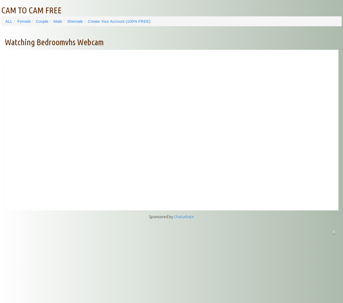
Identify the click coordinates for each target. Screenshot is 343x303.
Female (24, 21)
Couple (42, 21)
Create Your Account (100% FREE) (119, 21)
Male (57, 21)
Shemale (75, 21)
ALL (9, 21)
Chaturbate (184, 216)
